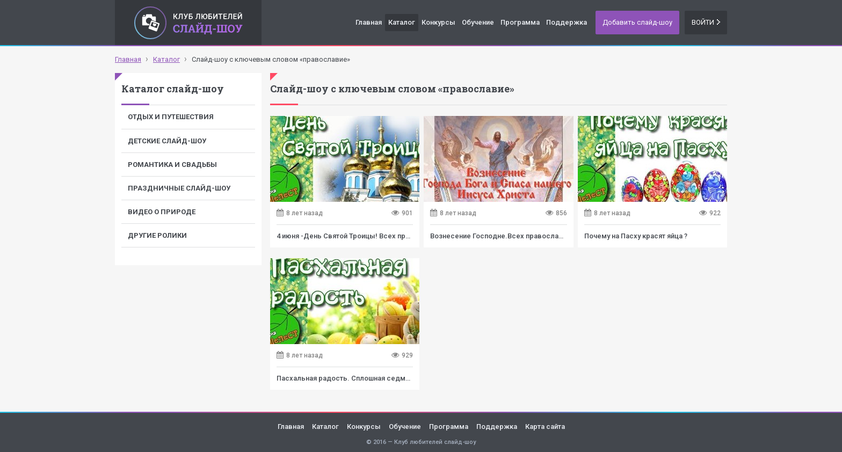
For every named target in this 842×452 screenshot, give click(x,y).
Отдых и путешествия (171, 117)
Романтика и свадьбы (172, 165)
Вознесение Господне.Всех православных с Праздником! (529, 236)
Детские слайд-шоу (167, 141)
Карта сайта (545, 426)
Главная (368, 22)
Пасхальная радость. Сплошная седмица (347, 378)
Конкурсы (438, 22)
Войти (706, 22)
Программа (520, 22)
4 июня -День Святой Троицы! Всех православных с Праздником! (388, 236)
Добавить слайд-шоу (637, 22)
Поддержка (566, 22)
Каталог (401, 22)
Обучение (478, 22)
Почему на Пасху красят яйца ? (635, 236)
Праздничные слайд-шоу (179, 188)
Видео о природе (161, 212)
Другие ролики (157, 235)
